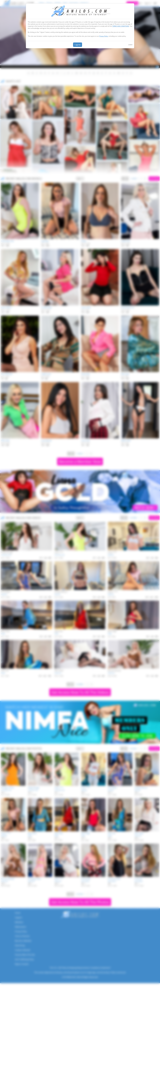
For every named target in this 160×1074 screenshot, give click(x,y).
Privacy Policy (103, 36)
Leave (130, 45)
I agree (78, 44)
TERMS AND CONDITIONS (120, 26)
